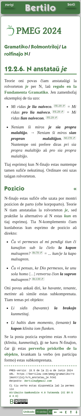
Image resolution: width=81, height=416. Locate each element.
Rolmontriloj (45, 47)
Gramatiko (16, 47)
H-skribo (42, 411)
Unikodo (28, 411)
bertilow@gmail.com (38, 380)
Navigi (9, 5)
